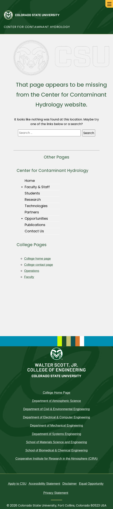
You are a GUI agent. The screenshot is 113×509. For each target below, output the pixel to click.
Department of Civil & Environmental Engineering (56, 409)
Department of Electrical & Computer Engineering (56, 417)
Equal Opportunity (91, 483)
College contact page (38, 264)
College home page (37, 258)
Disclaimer (69, 483)
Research (33, 199)
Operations (31, 270)
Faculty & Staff (36, 187)
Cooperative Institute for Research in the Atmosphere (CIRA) (56, 458)
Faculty (29, 277)
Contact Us (34, 231)
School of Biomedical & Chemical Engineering (56, 450)
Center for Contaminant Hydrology (37, 27)
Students (32, 193)
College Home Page (56, 392)
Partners (32, 212)
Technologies (36, 205)
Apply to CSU (17, 483)
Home (30, 180)
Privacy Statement (55, 492)
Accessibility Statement (44, 483)
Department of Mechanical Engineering (56, 425)
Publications (35, 224)
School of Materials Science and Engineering (56, 442)
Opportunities (35, 218)
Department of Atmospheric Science (56, 400)
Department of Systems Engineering (56, 434)
